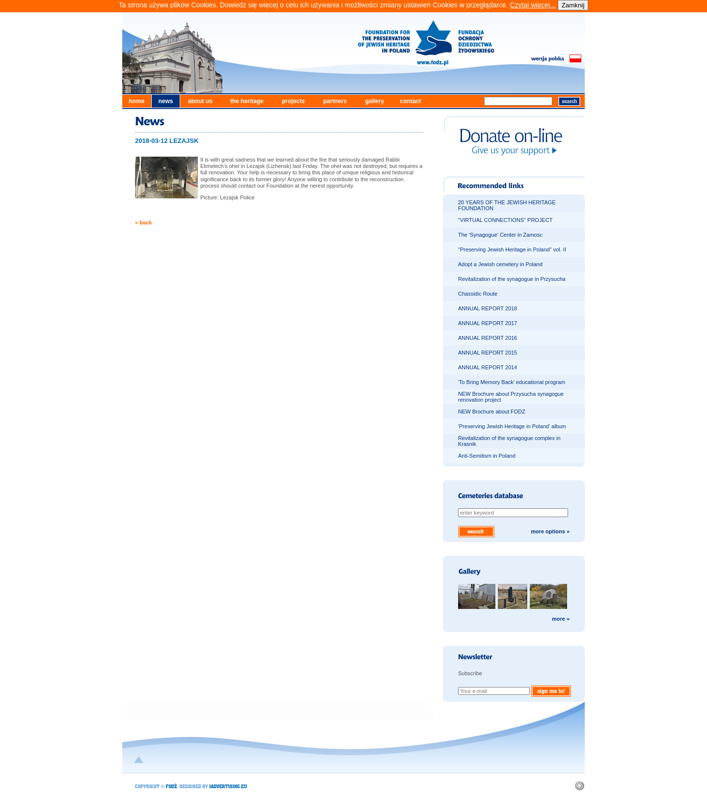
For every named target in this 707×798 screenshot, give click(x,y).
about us (200, 101)
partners (335, 101)
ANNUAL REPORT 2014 (487, 367)
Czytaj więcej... (532, 5)
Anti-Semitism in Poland (487, 456)
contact (410, 101)
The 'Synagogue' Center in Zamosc (500, 235)
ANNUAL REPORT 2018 (487, 308)
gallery (374, 101)
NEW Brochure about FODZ (491, 411)
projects (293, 101)
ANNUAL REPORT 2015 (487, 353)
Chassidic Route (477, 294)
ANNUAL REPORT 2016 (487, 338)
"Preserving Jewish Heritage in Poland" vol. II (512, 249)
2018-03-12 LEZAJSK (166, 140)
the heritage (247, 101)
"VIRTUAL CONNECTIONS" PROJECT (505, 220)
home (136, 101)
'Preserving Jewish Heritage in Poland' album (512, 426)
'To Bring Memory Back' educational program (511, 382)
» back (143, 222)
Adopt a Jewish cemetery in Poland (500, 264)
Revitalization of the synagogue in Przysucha (512, 279)
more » (561, 619)
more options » (550, 531)
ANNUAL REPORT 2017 (487, 323)
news (165, 101)
